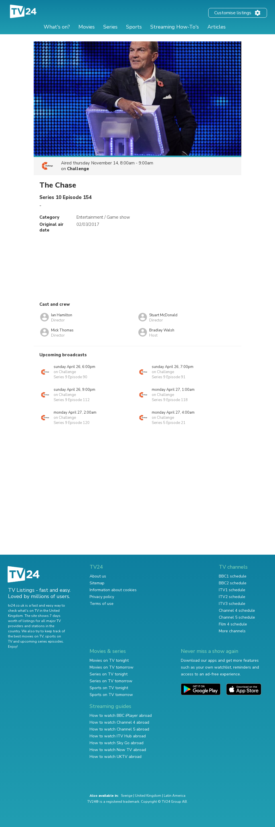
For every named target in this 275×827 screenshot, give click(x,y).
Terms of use (102, 603)
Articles (216, 26)
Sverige (126, 795)
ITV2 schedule (232, 596)
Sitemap (97, 583)
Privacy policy (102, 596)
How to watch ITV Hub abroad (118, 736)
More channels (232, 631)
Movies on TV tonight (109, 660)
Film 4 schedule (233, 624)
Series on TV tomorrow (111, 681)
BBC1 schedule (232, 576)
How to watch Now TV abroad (118, 749)
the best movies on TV (25, 636)
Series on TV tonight (109, 674)
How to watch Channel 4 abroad (119, 722)
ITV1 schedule (232, 590)
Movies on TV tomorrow (112, 667)
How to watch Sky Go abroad (116, 743)
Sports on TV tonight (109, 688)
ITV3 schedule (232, 603)
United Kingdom (148, 795)
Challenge (78, 169)
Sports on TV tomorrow (111, 694)
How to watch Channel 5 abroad (119, 729)
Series (110, 26)
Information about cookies (113, 590)
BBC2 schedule (232, 583)
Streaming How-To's (174, 26)
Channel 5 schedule (237, 617)
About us (98, 576)
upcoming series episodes (41, 641)
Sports (134, 26)
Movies (86, 26)
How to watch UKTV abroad (115, 756)
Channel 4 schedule (237, 610)
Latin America (174, 795)
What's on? (57, 26)
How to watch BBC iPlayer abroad (121, 715)
